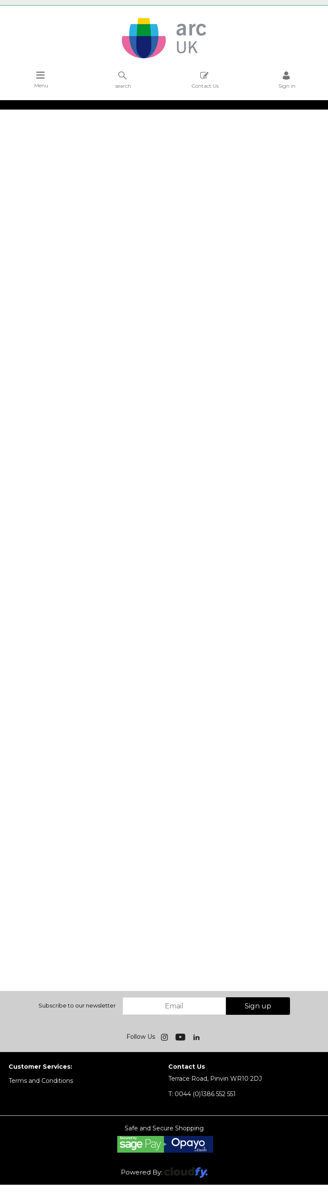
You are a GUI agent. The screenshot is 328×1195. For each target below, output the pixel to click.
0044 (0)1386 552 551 (202, 1094)
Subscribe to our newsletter (77, 1005)
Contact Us (205, 80)
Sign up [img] (258, 1006)
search (123, 80)
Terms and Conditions (41, 1081)
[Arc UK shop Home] (164, 58)
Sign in (287, 80)
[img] (165, 1036)
